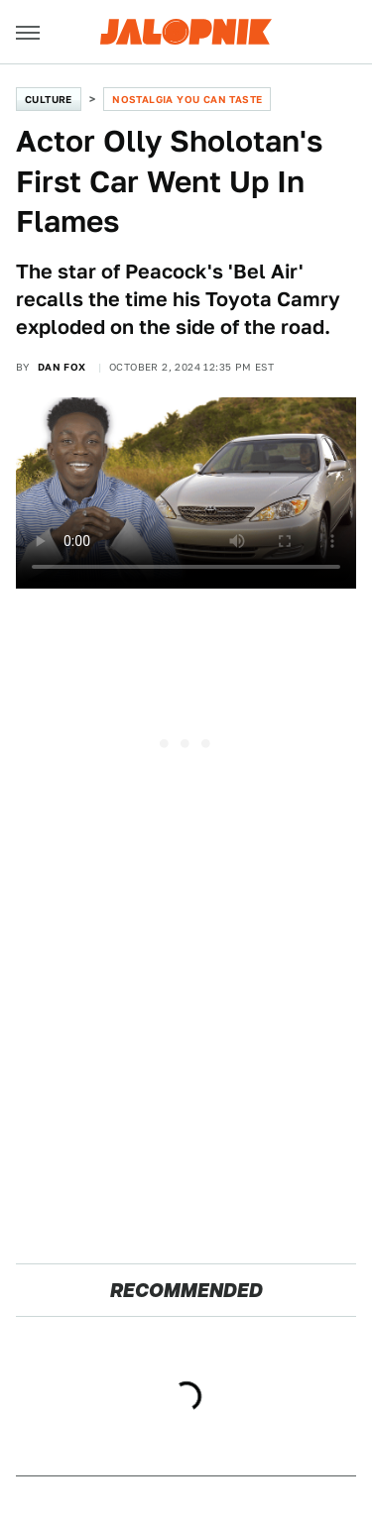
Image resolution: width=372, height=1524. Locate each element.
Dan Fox (62, 367)
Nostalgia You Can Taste (187, 99)
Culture (48, 99)
